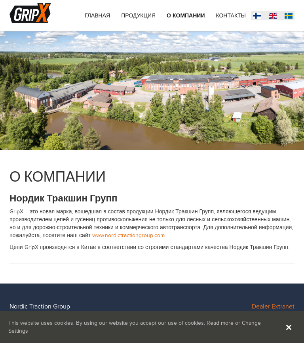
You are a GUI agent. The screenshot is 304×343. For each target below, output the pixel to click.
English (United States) (275, 17)
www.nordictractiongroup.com (128, 235)
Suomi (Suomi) (290, 17)
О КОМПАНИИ (186, 15)
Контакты (231, 15)
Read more (220, 323)
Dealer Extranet (273, 306)
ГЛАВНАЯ (97, 15)
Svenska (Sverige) (259, 17)
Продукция (138, 15)
